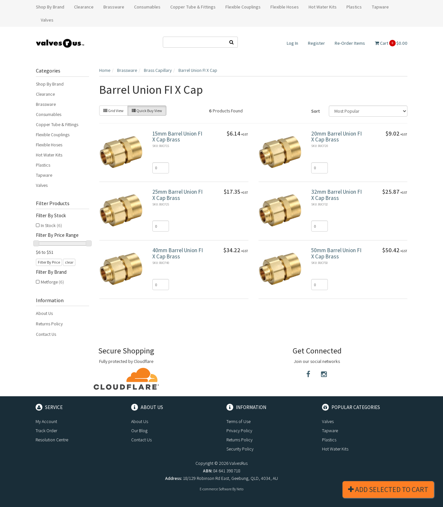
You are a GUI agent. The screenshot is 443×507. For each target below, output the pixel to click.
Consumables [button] (147, 7)
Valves (42, 185)
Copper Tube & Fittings (57, 124)
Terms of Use (238, 421)
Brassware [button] (113, 7)
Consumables (48, 114)
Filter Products (52, 203)
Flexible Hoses (49, 145)
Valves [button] (47, 20)
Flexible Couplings (52, 135)
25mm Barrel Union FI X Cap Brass (177, 195)
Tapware (44, 175)
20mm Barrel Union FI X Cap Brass (336, 136)
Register (316, 43)
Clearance (45, 94)
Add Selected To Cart (388, 489)
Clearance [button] (84, 7)
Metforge (52, 282)
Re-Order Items (350, 43)
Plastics (43, 165)
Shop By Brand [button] (50, 7)
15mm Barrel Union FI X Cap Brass (177, 136)
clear (69, 262)
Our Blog (139, 430)
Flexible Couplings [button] (243, 7)
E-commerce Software (216, 489)
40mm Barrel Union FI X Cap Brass (177, 253)
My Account (46, 421)
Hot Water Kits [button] (323, 7)
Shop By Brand (50, 84)
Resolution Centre (52, 440)
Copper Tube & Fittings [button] (193, 7)
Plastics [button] (354, 7)
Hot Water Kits (49, 155)
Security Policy (239, 449)
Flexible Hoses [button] (284, 7)
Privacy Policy (239, 430)
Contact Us (46, 334)
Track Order (46, 430)
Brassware (46, 104)
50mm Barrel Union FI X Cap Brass (336, 253)
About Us (44, 313)
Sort (315, 111)
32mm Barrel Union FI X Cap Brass (336, 195)
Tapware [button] (380, 7)
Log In (292, 43)
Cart (391, 43)
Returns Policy (49, 324)
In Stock (51, 225)
